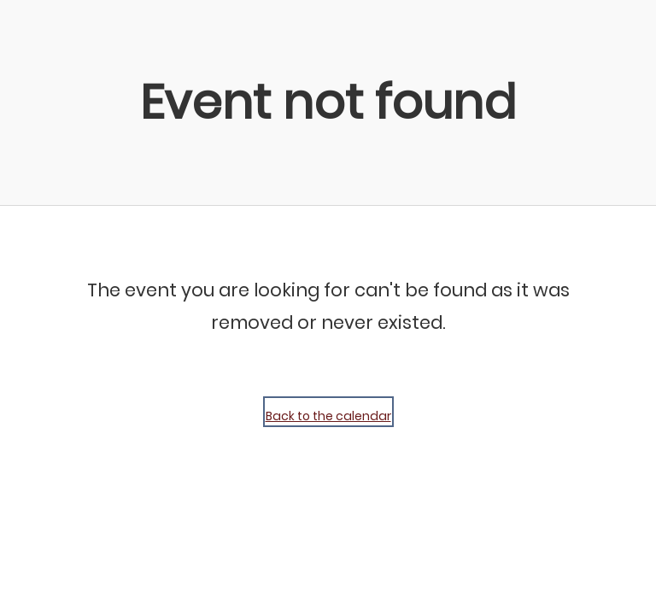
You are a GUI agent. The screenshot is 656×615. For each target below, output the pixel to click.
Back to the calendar (328, 416)
